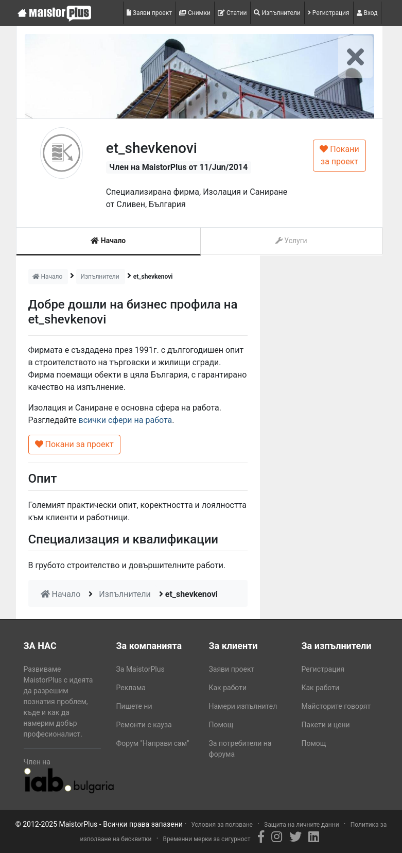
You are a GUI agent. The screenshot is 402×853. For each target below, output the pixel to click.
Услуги (291, 240)
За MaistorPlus (140, 669)
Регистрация (328, 12)
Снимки (195, 12)
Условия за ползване (222, 824)
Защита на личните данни (301, 824)
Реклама (131, 688)
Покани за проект (339, 155)
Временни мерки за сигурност (207, 839)
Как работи (228, 688)
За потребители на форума (240, 748)
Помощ (221, 725)
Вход (367, 12)
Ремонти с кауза (144, 725)
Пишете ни (134, 706)
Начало (108, 240)
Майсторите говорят (336, 706)
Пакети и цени (326, 725)
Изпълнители (277, 12)
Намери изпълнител (243, 706)
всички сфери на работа (125, 420)
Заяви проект (149, 12)
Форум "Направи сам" (152, 743)
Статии (232, 12)
